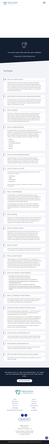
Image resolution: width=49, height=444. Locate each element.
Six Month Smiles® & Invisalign (15, 410)
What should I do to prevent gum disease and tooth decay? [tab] (24, 96)
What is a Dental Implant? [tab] (14, 256)
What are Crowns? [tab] (12, 245)
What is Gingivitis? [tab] (12, 110)
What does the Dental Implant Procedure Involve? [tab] (21, 308)
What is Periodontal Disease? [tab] (15, 127)
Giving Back (34, 410)
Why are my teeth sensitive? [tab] (15, 79)
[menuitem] (43, 2)
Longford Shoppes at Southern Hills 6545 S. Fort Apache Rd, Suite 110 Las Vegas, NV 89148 (24, 433)
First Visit (34, 402)
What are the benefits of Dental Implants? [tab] (19, 273)
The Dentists (15, 402)
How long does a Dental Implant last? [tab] (18, 344)
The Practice (15, 404)
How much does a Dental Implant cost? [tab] (18, 333)
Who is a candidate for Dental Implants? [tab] (18, 296)
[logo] (20, 2)
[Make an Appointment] (24, 381)
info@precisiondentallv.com (24, 429)
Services (15, 406)
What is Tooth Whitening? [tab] (14, 192)
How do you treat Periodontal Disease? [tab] (18, 155)
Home (15, 399)
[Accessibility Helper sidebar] (46, 437)
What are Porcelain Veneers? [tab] (15, 228)
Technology (15, 408)
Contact (34, 399)
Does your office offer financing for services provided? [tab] (22, 354)
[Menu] (43, 2)
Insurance (34, 404)
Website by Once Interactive (35, 442)
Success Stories (34, 406)
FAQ (34, 408)
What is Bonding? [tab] (12, 214)
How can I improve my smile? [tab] (15, 168)
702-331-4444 (24, 427)
